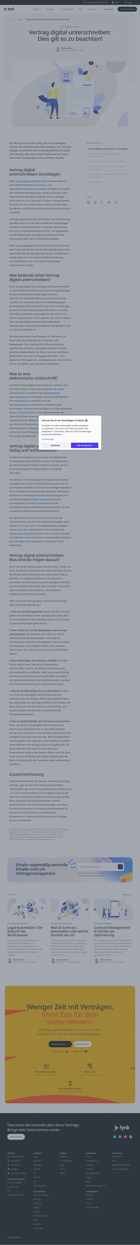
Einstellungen (48, 439)
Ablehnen (55, 445)
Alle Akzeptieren (84, 445)
